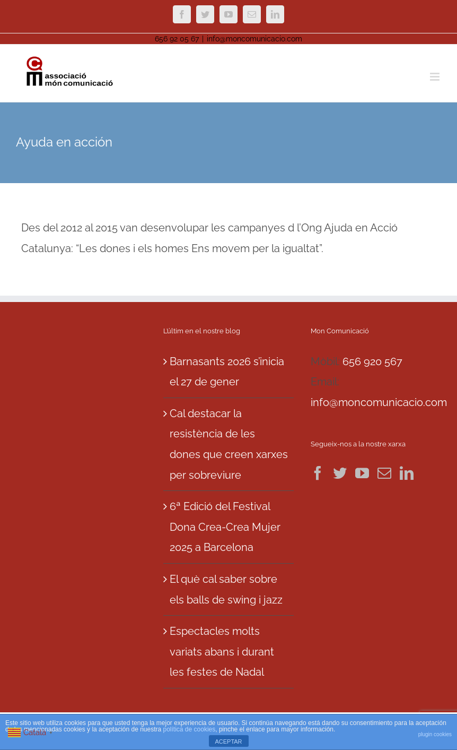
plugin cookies (435, 734)
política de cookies (189, 729)
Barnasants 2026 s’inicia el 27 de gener (227, 372)
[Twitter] (340, 473)
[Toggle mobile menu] (435, 76)
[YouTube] (362, 473)
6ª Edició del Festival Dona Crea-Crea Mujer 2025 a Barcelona (225, 527)
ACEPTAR (228, 741)
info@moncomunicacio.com (254, 39)
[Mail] (384, 473)
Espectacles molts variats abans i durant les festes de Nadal (222, 651)
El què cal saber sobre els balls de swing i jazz (226, 589)
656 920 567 (372, 361)
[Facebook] (317, 473)
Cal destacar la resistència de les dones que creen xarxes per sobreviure (229, 444)
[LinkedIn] (407, 473)
